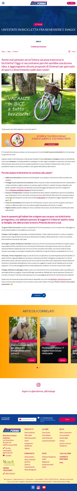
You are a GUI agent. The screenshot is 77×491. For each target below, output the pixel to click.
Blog (9, 51)
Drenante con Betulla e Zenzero (20, 190)
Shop (44, 453)
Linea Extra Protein (48, 441)
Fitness (62, 441)
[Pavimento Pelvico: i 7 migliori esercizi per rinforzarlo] (54, 340)
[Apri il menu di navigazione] (3, 3)
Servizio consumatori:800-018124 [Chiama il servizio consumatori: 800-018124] (7, 450)
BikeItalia (54, 279)
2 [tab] (40, 367)
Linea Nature (46, 435)
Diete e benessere (66, 433)
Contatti (8, 456)
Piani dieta (29, 453)
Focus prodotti (64, 435)
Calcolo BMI (65, 453)
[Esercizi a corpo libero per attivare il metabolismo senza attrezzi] (23, 340)
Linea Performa (47, 438)
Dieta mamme (29, 457)
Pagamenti (45, 462)
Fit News (15, 51)
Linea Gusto (46, 433)
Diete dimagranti (30, 470)
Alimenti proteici (30, 438)
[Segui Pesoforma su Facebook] (33, 487)
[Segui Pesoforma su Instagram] (38, 487)
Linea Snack (41, 198)
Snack (27, 441)
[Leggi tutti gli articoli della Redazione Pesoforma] (38, 43)
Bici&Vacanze (62, 279)
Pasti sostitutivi (30, 433)
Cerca (71, 3)
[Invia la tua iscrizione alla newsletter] (67, 419)
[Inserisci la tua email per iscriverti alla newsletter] (27, 419)
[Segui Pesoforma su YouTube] (44, 487)
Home (3, 51)
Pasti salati (28, 435)
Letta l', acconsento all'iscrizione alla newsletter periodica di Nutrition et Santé (46, 419)
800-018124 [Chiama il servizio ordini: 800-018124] (10, 474)
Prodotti (29, 429)
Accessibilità (39, 479)
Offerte (27, 448)
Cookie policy (29, 479)
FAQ (61, 463)
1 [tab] (37, 367)
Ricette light (64, 438)
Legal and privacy (18, 479)
